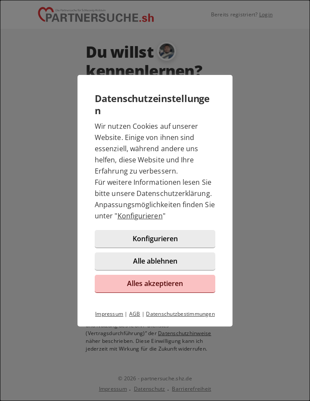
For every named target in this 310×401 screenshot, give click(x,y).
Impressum (109, 313)
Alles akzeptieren (155, 283)
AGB (134, 313)
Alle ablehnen (155, 261)
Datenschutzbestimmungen (180, 313)
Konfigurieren (140, 216)
